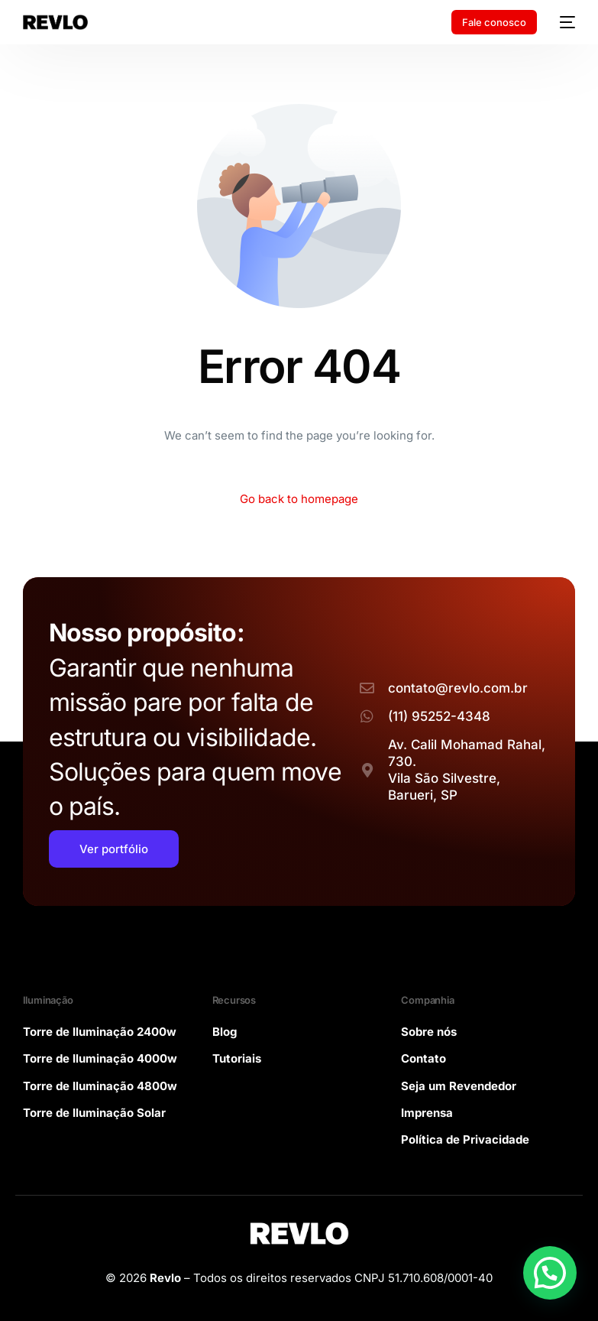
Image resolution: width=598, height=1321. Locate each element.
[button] (550, 1273)
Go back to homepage (299, 499)
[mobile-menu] (563, 22)
